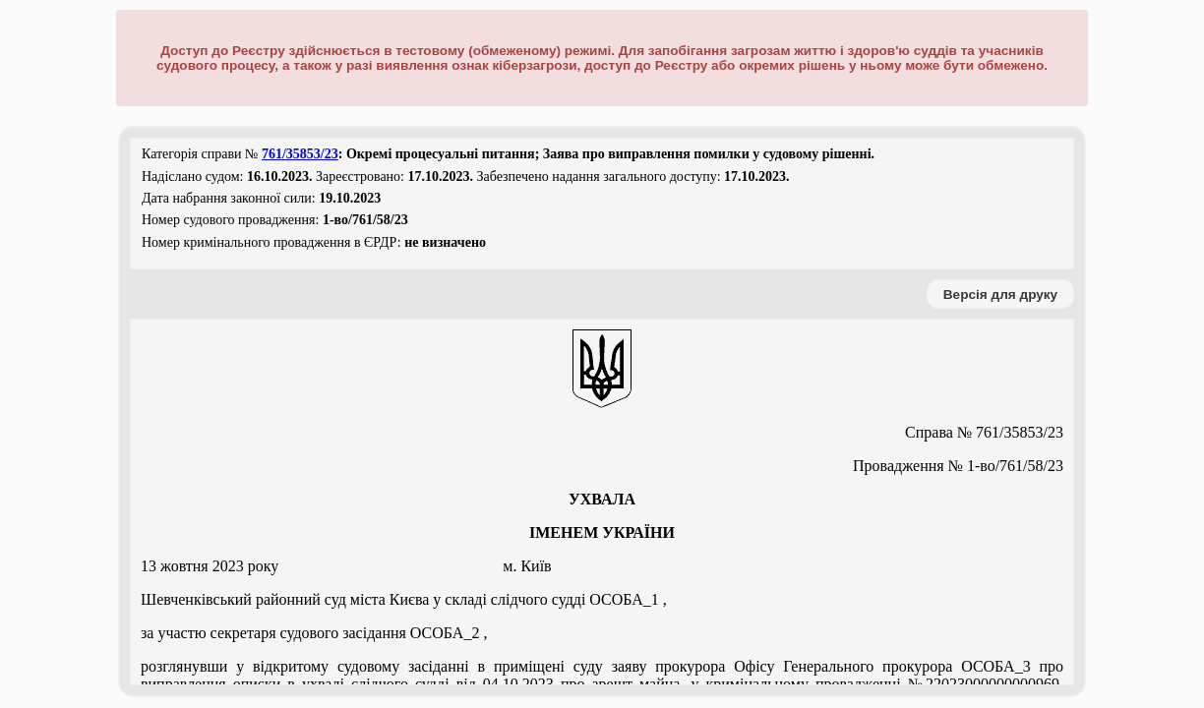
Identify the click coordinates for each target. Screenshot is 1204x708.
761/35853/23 (300, 154)
